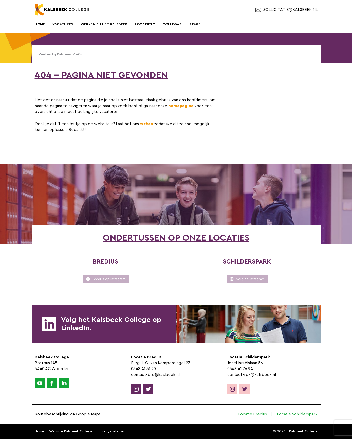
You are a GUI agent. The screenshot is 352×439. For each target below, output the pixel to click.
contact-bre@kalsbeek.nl (155, 375)
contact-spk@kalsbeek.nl (251, 375)
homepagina (180, 106)
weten (146, 124)
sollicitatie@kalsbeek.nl (286, 10)
